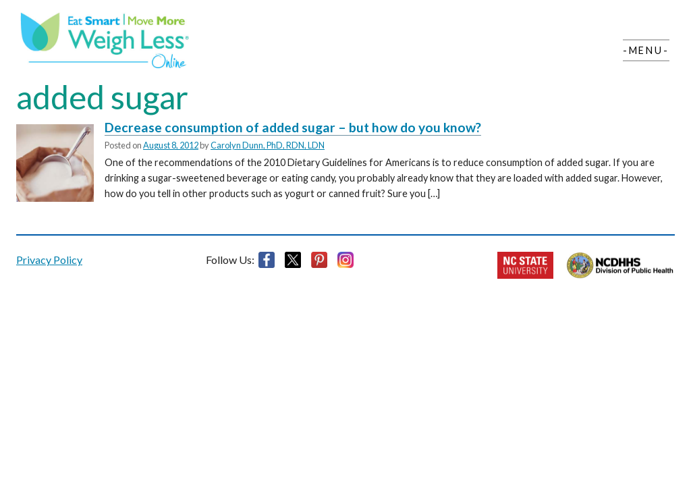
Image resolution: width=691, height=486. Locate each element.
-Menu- (646, 50)
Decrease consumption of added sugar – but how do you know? (293, 127)
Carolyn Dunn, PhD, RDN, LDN (268, 145)
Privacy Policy (49, 259)
